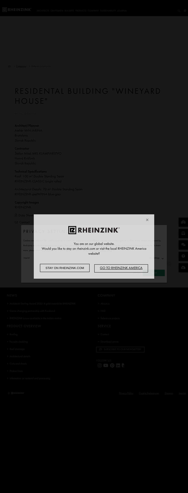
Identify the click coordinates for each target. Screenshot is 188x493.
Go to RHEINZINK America (121, 268)
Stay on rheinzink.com (65, 268)
